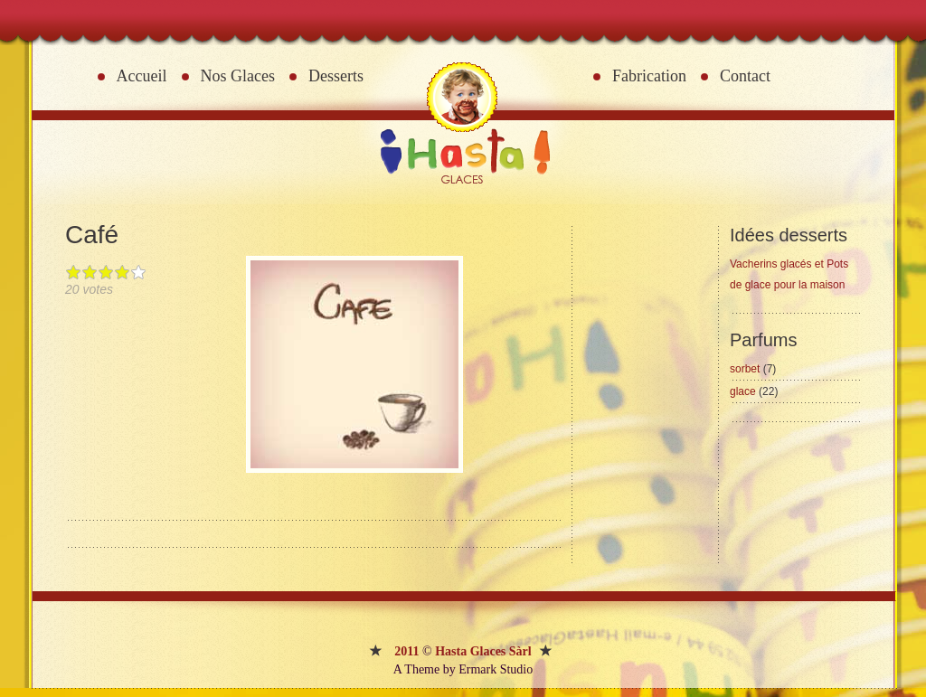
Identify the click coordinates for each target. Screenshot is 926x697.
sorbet (753, 369)
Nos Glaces (238, 76)
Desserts (336, 76)
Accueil (142, 76)
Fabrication (649, 76)
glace (754, 391)
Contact (745, 76)
